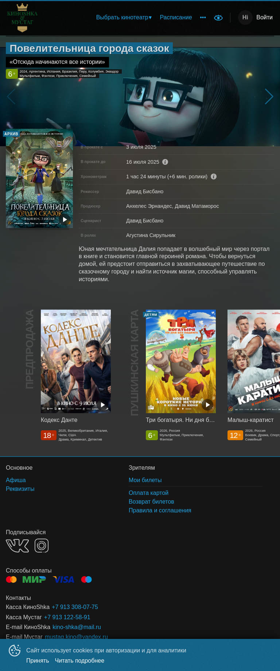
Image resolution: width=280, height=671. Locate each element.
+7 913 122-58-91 (67, 617)
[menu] (141, 17)
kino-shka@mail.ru (76, 627)
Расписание (176, 17)
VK (17, 545)
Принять (37, 661)
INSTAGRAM (41, 545)
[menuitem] (124, 17)
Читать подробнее (80, 661)
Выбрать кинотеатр (122, 17)
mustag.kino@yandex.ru (76, 637)
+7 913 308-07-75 (75, 607)
